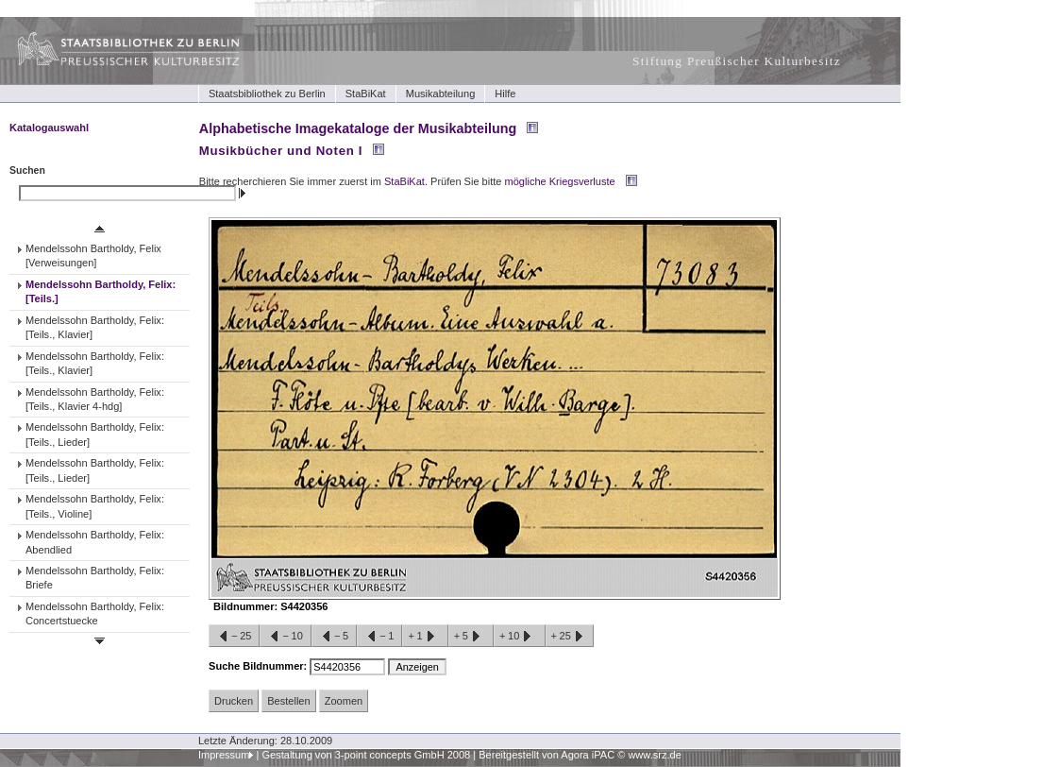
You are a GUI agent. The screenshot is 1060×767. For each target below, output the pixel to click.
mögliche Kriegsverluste (560, 181)
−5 (334, 636)
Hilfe (505, 93)
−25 (234, 636)
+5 (471, 636)
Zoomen (343, 701)
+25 (569, 636)
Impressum (224, 754)
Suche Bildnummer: (259, 666)
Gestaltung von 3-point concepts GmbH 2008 (365, 754)
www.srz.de (654, 754)
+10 (519, 636)
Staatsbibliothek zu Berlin (267, 93)
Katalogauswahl (49, 127)
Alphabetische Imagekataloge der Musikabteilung (357, 128)
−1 (379, 636)
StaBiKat (365, 93)
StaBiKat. (406, 181)
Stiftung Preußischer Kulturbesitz (736, 61)
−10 (285, 636)
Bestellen (288, 701)
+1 (425, 636)
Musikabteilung (441, 93)
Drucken (233, 701)
